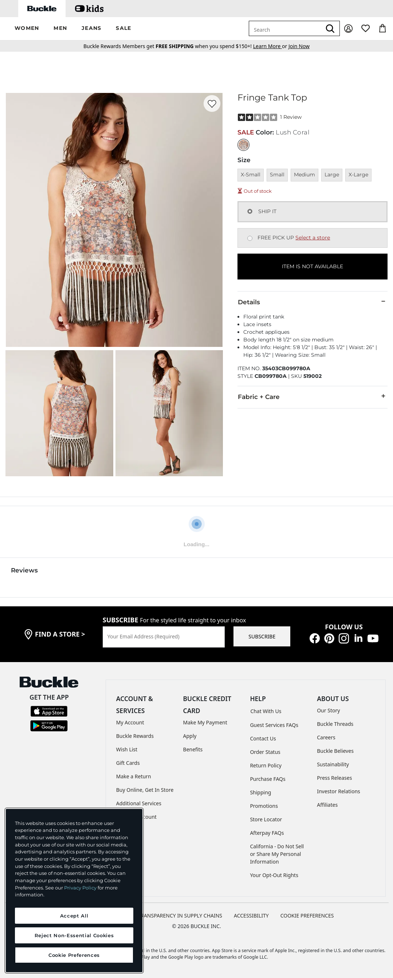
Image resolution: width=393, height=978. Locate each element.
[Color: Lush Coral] (243, 145)
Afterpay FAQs (267, 832)
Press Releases (334, 777)
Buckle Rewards (135, 735)
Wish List (126, 749)
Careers (326, 737)
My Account (130, 722)
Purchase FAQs (267, 778)
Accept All (74, 916)
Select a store (312, 237)
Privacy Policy (80, 888)
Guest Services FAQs (274, 724)
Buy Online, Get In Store (145, 789)
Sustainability (333, 764)
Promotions (264, 805)
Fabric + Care (312, 396)
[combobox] (285, 28)
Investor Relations (338, 791)
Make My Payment (205, 722)
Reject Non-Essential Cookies (74, 935)
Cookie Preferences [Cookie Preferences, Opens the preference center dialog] (74, 955)
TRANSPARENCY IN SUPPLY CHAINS (180, 915)
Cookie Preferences (307, 915)
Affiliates (327, 804)
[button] (26, 28)
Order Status (265, 751)
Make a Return (133, 776)
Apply (190, 735)
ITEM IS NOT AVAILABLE (312, 266)
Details (312, 302)
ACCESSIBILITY (251, 915)
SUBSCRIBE (261, 636)
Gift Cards (128, 762)
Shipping (260, 792)
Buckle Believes (335, 750)
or (270, 46)
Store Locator (266, 819)
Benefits (193, 749)
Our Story (328, 710)
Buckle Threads (335, 723)
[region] (74, 890)
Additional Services (138, 803)
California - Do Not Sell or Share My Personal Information (277, 854)
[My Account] (348, 28)
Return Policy (265, 765)
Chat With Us (265, 711)
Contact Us (263, 738)
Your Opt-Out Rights (274, 875)
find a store (60, 634)
